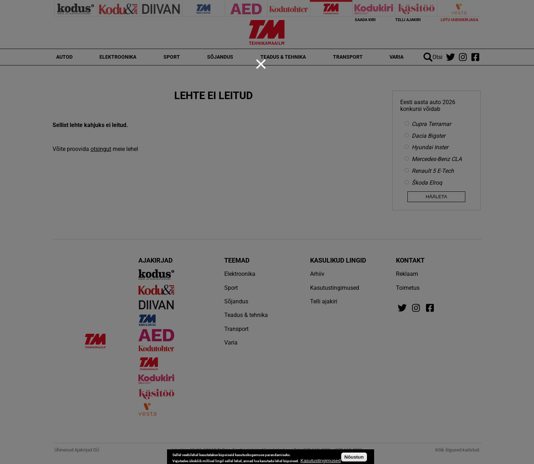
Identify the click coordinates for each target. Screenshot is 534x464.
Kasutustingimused (320, 460)
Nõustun (354, 457)
